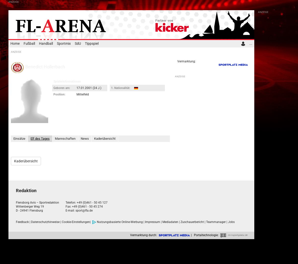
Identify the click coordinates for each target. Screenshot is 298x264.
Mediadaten (170, 222)
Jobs (231, 222)
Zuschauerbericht (192, 222)
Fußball (29, 44)
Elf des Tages (40, 138)
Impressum (152, 222)
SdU (78, 44)
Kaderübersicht (104, 138)
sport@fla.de (84, 210)
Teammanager (216, 222)
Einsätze (19, 138)
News (85, 138)
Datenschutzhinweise (45, 222)
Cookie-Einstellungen (76, 222)
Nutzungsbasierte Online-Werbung (117, 222)
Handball (46, 44)
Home (15, 44)
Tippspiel (92, 44)
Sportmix (64, 44)
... (250, 44)
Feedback (22, 222)
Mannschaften (65, 138)
